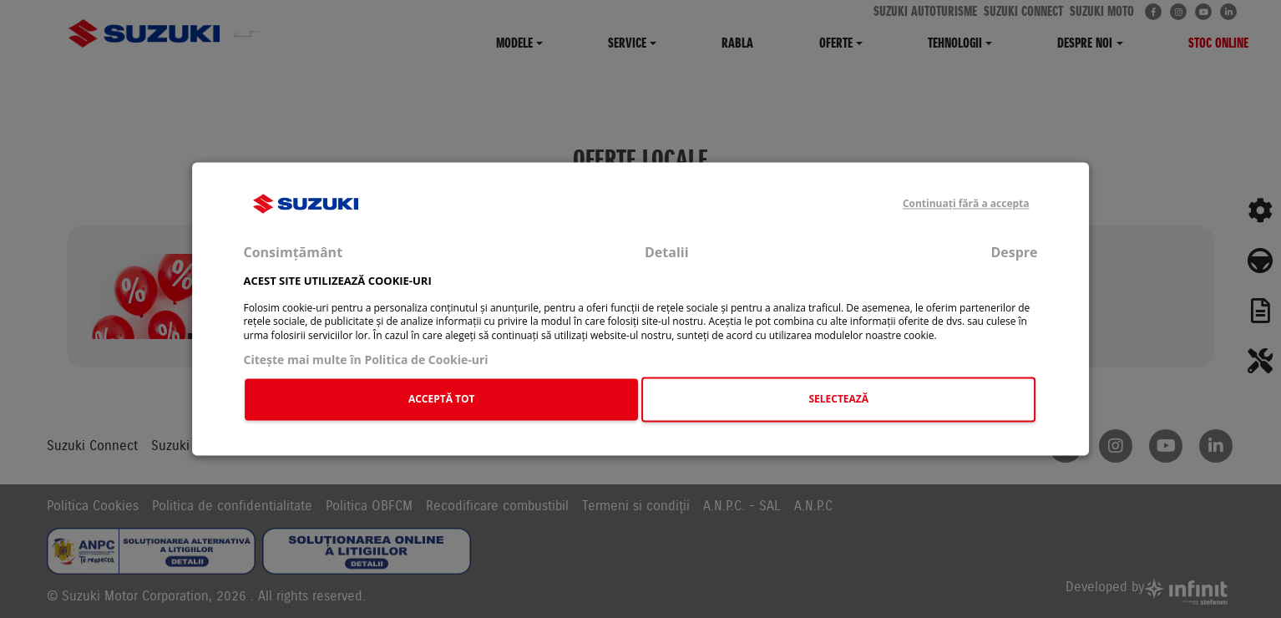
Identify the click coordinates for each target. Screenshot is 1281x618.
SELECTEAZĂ (838, 399)
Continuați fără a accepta (966, 203)
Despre (1013, 253)
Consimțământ (292, 253)
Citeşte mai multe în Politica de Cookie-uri (365, 359)
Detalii (667, 253)
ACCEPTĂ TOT (441, 399)
